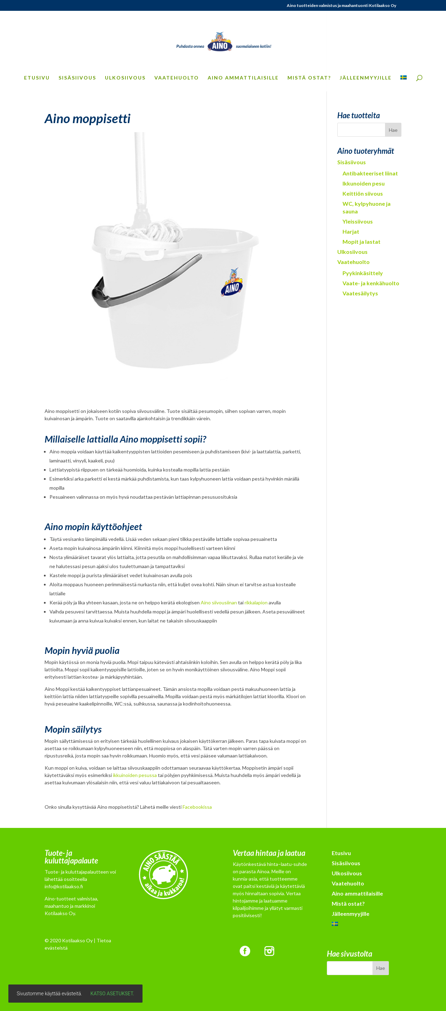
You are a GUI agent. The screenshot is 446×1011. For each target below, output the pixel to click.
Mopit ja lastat (361, 241)
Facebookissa (197, 807)
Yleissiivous (358, 221)
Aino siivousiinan (219, 602)
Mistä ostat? (309, 78)
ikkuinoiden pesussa (135, 775)
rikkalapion (256, 602)
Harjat (351, 231)
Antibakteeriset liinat (370, 173)
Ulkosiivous (125, 78)
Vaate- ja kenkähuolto (371, 283)
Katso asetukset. (112, 993)
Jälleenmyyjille (366, 78)
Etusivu (37, 78)
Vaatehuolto (176, 78)
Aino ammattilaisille (243, 78)
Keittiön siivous (363, 193)
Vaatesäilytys (360, 293)
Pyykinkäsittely (363, 273)
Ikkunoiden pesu (364, 183)
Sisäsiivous (77, 78)
